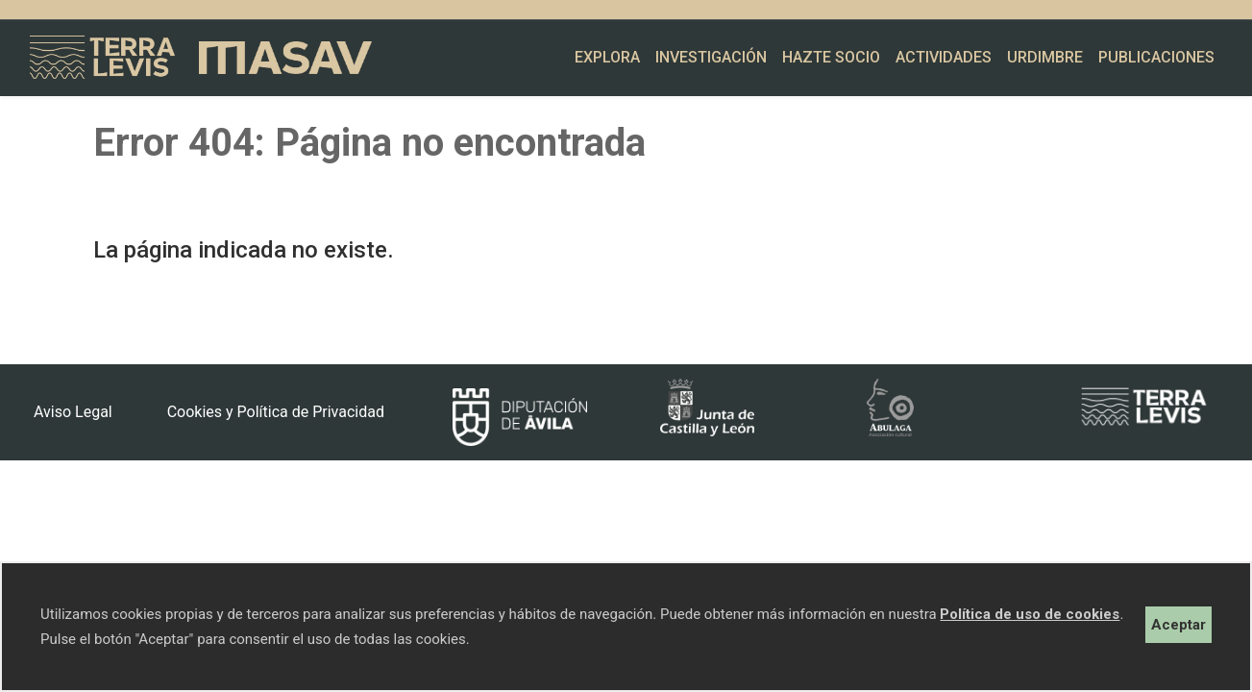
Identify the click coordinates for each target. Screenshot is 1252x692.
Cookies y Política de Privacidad (275, 412)
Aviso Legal (73, 412)
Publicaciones (1156, 57)
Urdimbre (1045, 57)
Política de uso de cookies (1029, 614)
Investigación (711, 57)
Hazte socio (831, 57)
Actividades (944, 57)
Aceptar (1178, 624)
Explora (607, 57)
